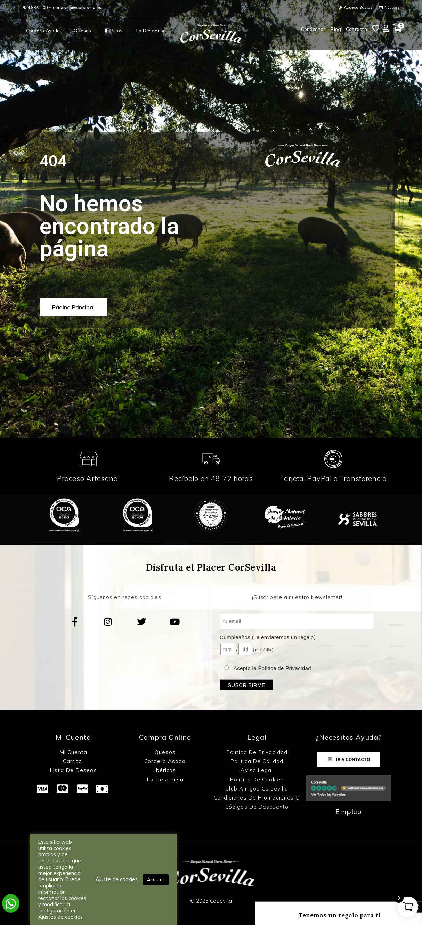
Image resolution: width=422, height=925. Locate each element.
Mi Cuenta (73, 752)
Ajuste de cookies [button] (117, 879)
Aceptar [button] (155, 879)
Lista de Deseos (73, 770)
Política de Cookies (257, 779)
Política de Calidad (256, 761)
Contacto (356, 29)
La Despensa (151, 30)
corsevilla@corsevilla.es (77, 7)
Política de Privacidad (256, 752)
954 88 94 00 (35, 7)
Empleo (348, 811)
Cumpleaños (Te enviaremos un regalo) (268, 637)
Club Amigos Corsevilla (256, 788)
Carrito (73, 761)
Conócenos (313, 29)
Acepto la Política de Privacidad (272, 668)
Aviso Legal (257, 770)
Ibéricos (113, 30)
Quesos (82, 30)
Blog (336, 29)
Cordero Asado (43, 30)
